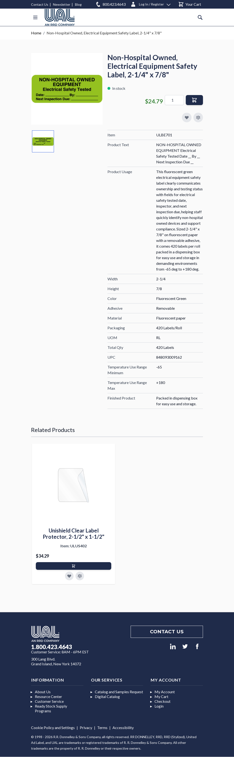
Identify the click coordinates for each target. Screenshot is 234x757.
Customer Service (49, 701)
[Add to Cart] (73, 566)
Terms (102, 727)
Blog (78, 4)
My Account (164, 691)
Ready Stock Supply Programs (51, 708)
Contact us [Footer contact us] (167, 631)
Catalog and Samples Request (119, 691)
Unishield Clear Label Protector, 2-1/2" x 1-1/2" (73, 533)
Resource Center (48, 696)
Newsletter (61, 4)
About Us (43, 691)
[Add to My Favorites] (186, 117)
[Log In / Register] (150, 3)
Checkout (162, 701)
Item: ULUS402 (73, 546)
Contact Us (39, 4)
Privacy (86, 727)
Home (36, 33)
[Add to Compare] (198, 117)
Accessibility (123, 727)
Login (159, 706)
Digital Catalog (107, 696)
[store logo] (59, 17)
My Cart (161, 696)
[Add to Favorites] (69, 576)
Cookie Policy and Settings (53, 727)
